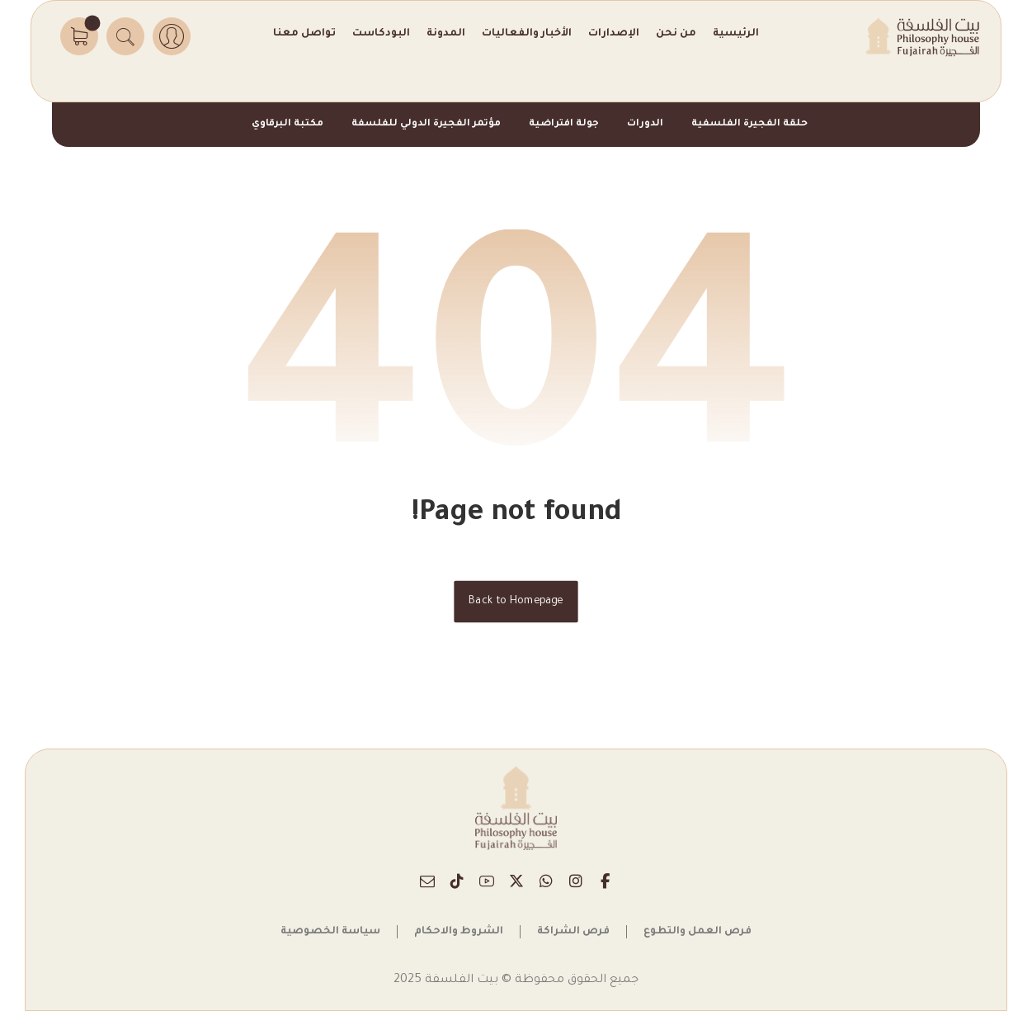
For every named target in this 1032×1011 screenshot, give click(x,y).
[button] (79, 36)
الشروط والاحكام (458, 932)
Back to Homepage (516, 601)
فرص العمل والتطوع (697, 932)
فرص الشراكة (573, 932)
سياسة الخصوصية (330, 932)
